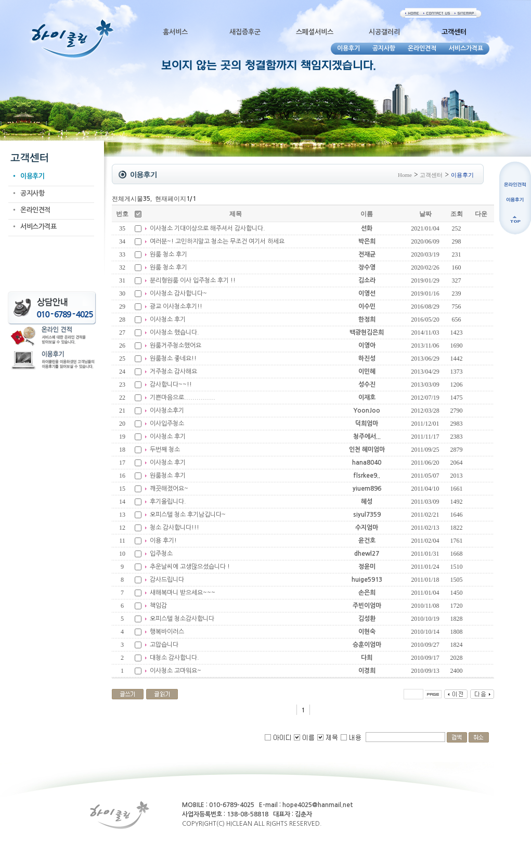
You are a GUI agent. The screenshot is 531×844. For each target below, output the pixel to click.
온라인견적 (35, 210)
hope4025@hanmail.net (317, 805)
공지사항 (32, 193)
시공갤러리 (384, 32)
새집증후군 (245, 32)
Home (405, 175)
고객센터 (431, 175)
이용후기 (32, 176)
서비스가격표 (38, 226)
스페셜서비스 (314, 32)
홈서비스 (175, 32)
